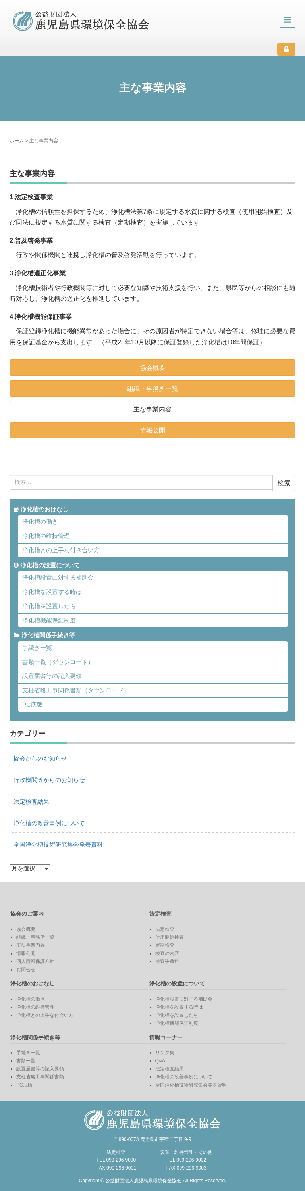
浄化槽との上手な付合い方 (44, 1015)
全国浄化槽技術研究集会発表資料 (58, 844)
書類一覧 (25, 1061)
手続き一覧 (37, 648)
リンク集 (164, 1052)
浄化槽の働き (40, 522)
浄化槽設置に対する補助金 (58, 577)
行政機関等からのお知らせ (49, 780)
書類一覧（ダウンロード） (58, 662)
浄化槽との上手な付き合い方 (61, 550)
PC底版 (32, 704)
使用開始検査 (169, 937)
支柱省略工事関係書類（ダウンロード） (75, 690)
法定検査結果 (31, 802)
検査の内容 (167, 953)
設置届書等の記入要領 (52, 676)
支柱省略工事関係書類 (40, 1077)
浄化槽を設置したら (49, 606)
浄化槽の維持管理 (46, 536)
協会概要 (152, 367)
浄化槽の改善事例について (49, 823)
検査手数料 (167, 961)
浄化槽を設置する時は (52, 592)
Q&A (160, 1061)
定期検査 (164, 945)
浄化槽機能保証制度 (49, 620)
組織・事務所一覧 (152, 388)
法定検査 (164, 929)
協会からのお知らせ (40, 758)
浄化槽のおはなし (41, 509)
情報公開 (152, 430)
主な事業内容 (152, 409)
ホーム (17, 141)
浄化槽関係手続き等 (44, 635)
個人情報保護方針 (35, 961)
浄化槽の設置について (47, 565)
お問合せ (25, 969)
